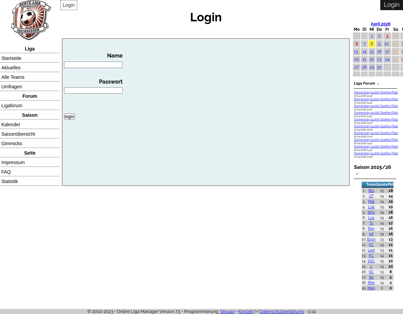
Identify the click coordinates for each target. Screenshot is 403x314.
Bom (371, 239)
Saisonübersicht (18, 134)
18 (395, 51)
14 (364, 51)
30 (379, 67)
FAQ (6, 172)
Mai (371, 201)
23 (379, 59)
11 (395, 43)
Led (371, 250)
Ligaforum (11, 105)
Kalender (10, 124)
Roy (371, 228)
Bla (371, 190)
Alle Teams (12, 77)
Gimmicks (11, 143)
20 (356, 59)
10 (386, 43)
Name (93, 60)
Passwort (93, 86)
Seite (29, 153)
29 (371, 67)
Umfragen (11, 86)
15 (372, 51)
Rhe (371, 282)
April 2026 (380, 24)
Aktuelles (11, 67)
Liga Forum (364, 83)
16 (379, 51)
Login (69, 5)
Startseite (11, 58)
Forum (29, 96)
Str (371, 277)
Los (371, 217)
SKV (371, 212)
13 (356, 51)
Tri (371, 223)
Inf (371, 233)
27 (357, 67)
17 (387, 51)
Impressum (13, 162)
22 (371, 59)
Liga (30, 48)
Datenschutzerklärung (282, 311)
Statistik (9, 181)
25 (395, 59)
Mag (371, 288)
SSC (371, 261)
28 (364, 67)
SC (371, 271)
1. (371, 266)
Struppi (227, 311)
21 (364, 59)
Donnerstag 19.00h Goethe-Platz (376, 92)
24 (387, 59)
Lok (371, 206)
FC (371, 244)
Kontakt (246, 311)
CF (371, 196)
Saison (30, 115)
